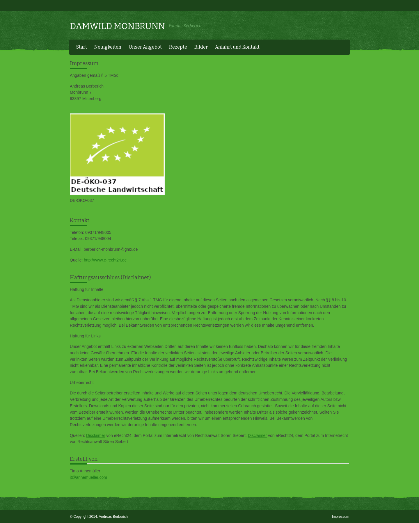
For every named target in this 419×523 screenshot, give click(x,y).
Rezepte (178, 47)
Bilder (201, 47)
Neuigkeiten (107, 47)
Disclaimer (95, 435)
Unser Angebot (145, 47)
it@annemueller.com (88, 477)
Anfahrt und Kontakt (237, 47)
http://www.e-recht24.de (105, 260)
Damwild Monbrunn (117, 26)
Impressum (340, 517)
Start (81, 47)
